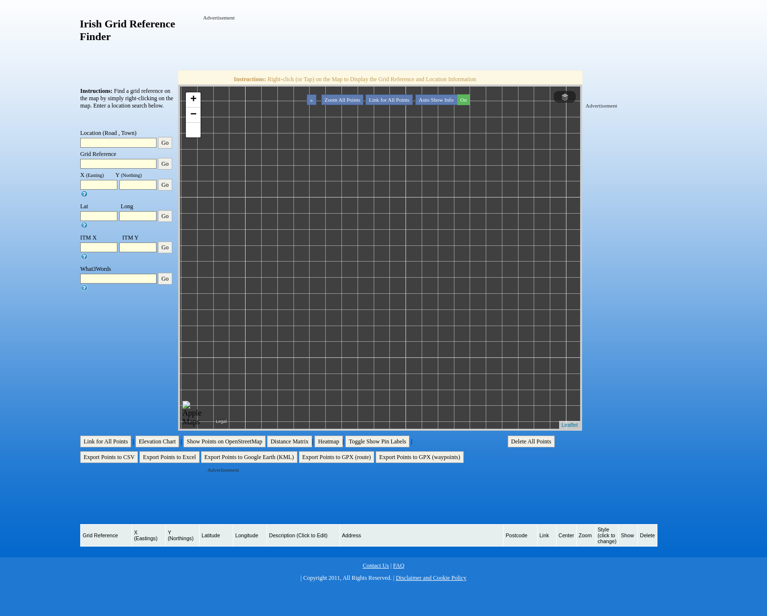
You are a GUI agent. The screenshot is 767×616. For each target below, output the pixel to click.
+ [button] (193, 99)
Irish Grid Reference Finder (127, 30)
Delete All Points (531, 441)
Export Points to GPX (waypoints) (419, 457)
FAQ (398, 565)
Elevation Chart (157, 441)
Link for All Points (389, 100)
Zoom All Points (343, 100)
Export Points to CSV (109, 457)
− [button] (193, 115)
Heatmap (328, 441)
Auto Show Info (443, 99)
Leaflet (570, 425)
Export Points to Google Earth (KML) (249, 457)
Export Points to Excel (169, 457)
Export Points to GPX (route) (336, 457)
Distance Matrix (290, 441)
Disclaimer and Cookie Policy (431, 577)
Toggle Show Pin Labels (377, 441)
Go (165, 142)
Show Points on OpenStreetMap (224, 441)
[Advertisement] (381, 44)
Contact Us (375, 565)
